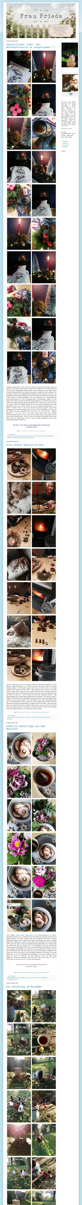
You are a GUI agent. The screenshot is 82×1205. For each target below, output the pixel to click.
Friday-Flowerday (21, 436)
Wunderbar (31, 437)
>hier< (39, 411)
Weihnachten (22, 437)
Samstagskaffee (41, 436)
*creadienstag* (33, 712)
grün (26, 977)
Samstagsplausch (50, 436)
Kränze (31, 436)
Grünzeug (29, 977)
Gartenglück (47, 972)
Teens (16, 979)
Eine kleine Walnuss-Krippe (25, 445)
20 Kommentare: (12, 715)
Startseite (65, 147)
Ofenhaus (35, 436)
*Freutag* (37, 430)
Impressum (65, 143)
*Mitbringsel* (47, 712)
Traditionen (16, 437)
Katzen (33, 717)
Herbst (33, 977)
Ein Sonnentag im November (24, 986)
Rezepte (38, 977)
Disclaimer (65, 141)
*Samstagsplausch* (42, 430)
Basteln (12, 717)
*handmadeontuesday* (40, 712)
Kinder (27, 436)
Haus (30, 717)
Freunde (15, 436)
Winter (26, 437)
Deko (12, 436)
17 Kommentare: (12, 434)
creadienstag (17, 717)
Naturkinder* (28, 712)
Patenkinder (41, 717)
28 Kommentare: (12, 976)
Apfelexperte (23, 959)
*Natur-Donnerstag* (21, 712)
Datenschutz (66, 145)
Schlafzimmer (10, 437)
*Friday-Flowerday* (24, 430)
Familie (22, 717)
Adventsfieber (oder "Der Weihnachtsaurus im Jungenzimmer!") (30, 46)
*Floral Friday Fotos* (31, 430)
